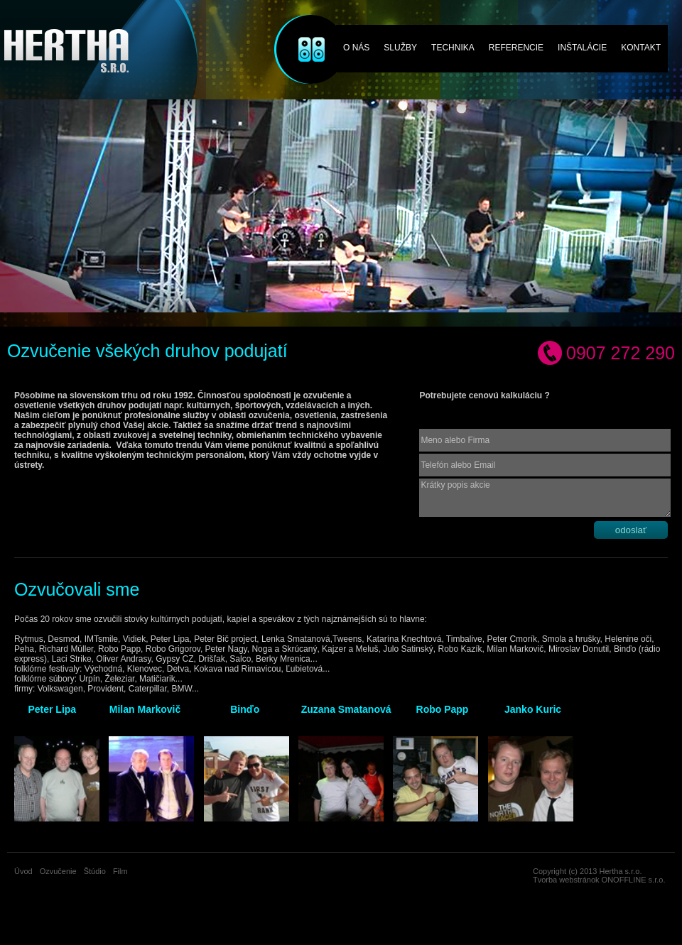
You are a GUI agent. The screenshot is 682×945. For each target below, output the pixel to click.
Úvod (23, 871)
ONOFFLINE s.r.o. (634, 879)
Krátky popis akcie (545, 498)
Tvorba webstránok (566, 879)
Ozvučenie (301, 30)
